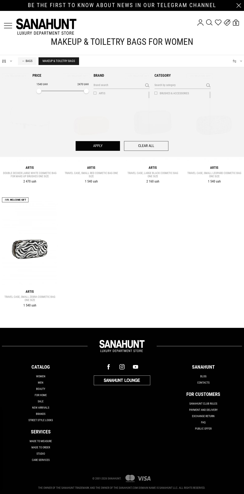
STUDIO (40, 453)
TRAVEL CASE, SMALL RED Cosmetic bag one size (91, 174)
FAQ (203, 422)
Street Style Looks (40, 420)
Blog (203, 376)
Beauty (40, 388)
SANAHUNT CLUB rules (203, 403)
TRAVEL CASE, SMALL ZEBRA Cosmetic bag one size (29, 298)
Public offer (203, 428)
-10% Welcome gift (15, 75)
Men (40, 382)
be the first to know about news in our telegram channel (122, 5)
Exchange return (203, 416)
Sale (41, 401)
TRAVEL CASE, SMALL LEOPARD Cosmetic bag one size (214, 174)
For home (41, 395)
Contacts (203, 382)
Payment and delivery (203, 409)
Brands (40, 413)
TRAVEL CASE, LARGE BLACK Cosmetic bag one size (152, 174)
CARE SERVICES (41, 459)
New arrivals (40, 407)
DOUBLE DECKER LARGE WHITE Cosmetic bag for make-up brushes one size (29, 174)
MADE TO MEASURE (41, 441)
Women (40, 376)
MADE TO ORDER (40, 447)
